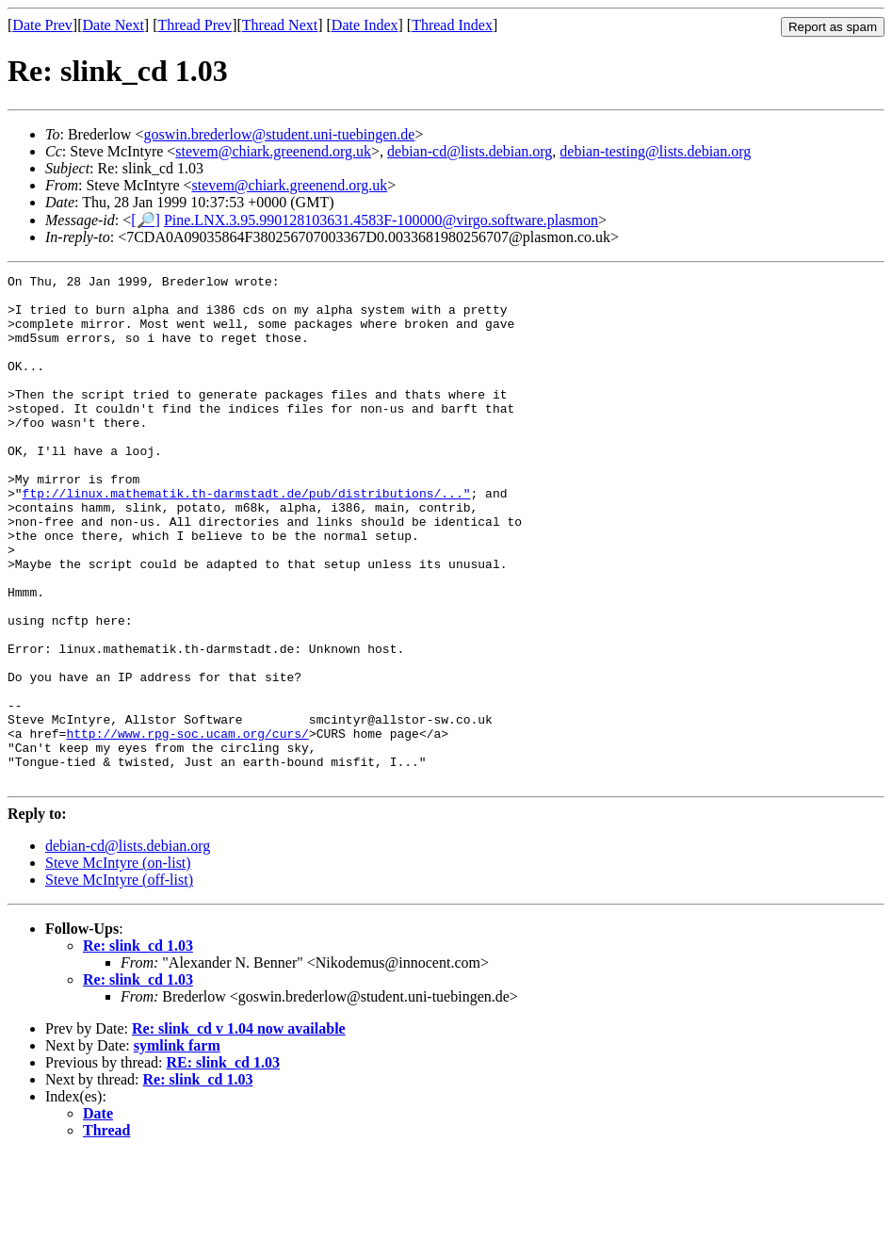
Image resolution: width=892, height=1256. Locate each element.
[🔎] (145, 220)
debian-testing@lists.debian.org (655, 151)
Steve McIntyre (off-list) (119, 981)
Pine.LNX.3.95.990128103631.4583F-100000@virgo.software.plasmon (381, 220)
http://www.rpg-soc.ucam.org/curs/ (187, 826)
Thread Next (279, 25)
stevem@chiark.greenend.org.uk (273, 151)
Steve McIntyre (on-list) (118, 964)
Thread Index (452, 25)
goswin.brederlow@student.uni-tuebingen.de (278, 134)
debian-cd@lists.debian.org (469, 151)
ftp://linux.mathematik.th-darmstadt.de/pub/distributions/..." (247, 538)
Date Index (365, 25)
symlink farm (177, 1147)
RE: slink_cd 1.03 (222, 1164)
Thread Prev (194, 25)
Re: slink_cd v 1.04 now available (239, 1130)
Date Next (113, 25)
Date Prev (42, 25)
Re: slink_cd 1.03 (138, 1047)
